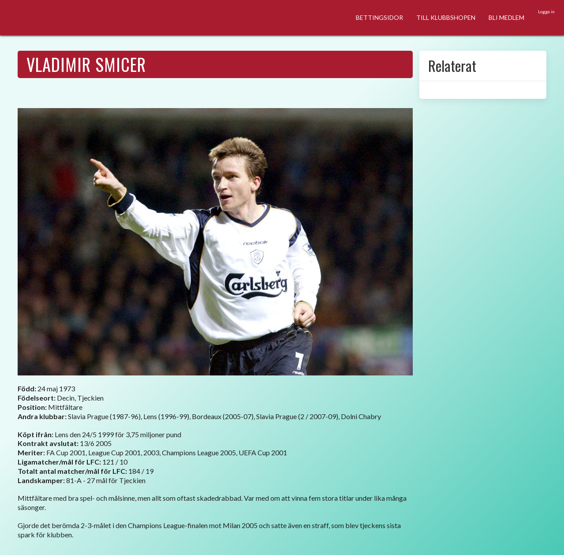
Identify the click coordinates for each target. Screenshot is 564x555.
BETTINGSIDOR (379, 17)
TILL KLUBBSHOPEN (445, 17)
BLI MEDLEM (506, 17)
